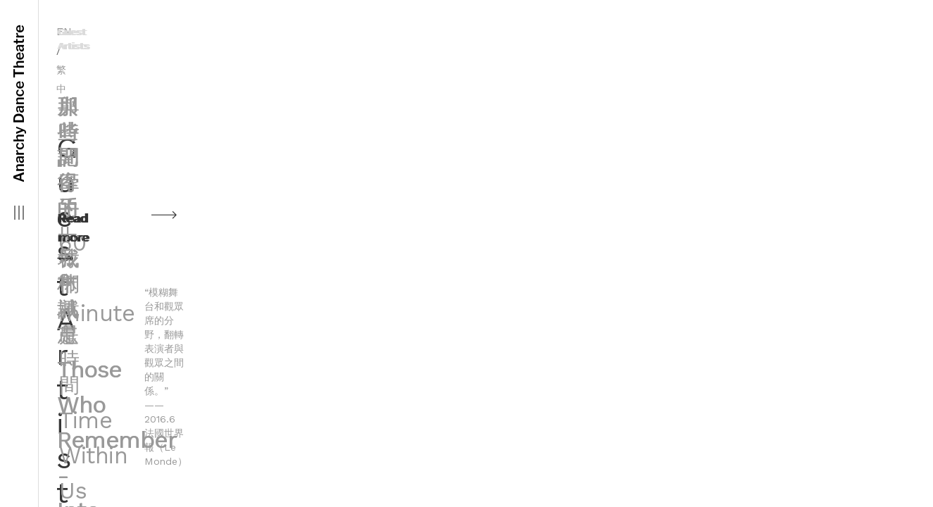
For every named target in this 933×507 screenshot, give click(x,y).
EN (565, 31)
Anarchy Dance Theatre (19, 103)
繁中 (594, 31)
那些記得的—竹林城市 (749, 92)
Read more (689, 221)
